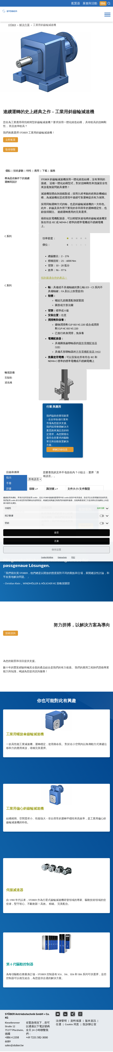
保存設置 (56, 549)
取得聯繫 (10, 149)
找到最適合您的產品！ (54, 278)
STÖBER (12, 25)
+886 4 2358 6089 (12, 1039)
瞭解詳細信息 (60, 449)
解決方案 (24, 25)
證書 (8, 488)
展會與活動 (90, 3)
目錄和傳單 (12, 472)
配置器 (75, 3)
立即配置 (10, 139)
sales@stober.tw (14, 1045)
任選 (58, 1024)
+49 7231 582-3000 (37, 1037)
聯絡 (103, 3)
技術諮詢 (10, 633)
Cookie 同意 (72, 1024)
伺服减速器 (14, 890)
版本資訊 (90, 1020)
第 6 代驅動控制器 (19, 964)
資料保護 (75, 1020)
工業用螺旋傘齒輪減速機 (25, 734)
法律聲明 (61, 1020)
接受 (56, 532)
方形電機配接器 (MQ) (88, 351)
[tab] (18, 180)
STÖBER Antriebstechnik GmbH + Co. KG (27, 1015)
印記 (73, 557)
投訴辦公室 (89, 1024)
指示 (8, 477)
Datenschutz (62, 557)
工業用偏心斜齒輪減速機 (25, 809)
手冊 (8, 483)
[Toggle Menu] (107, 14)
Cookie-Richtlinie (47, 557)
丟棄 (56, 541)
